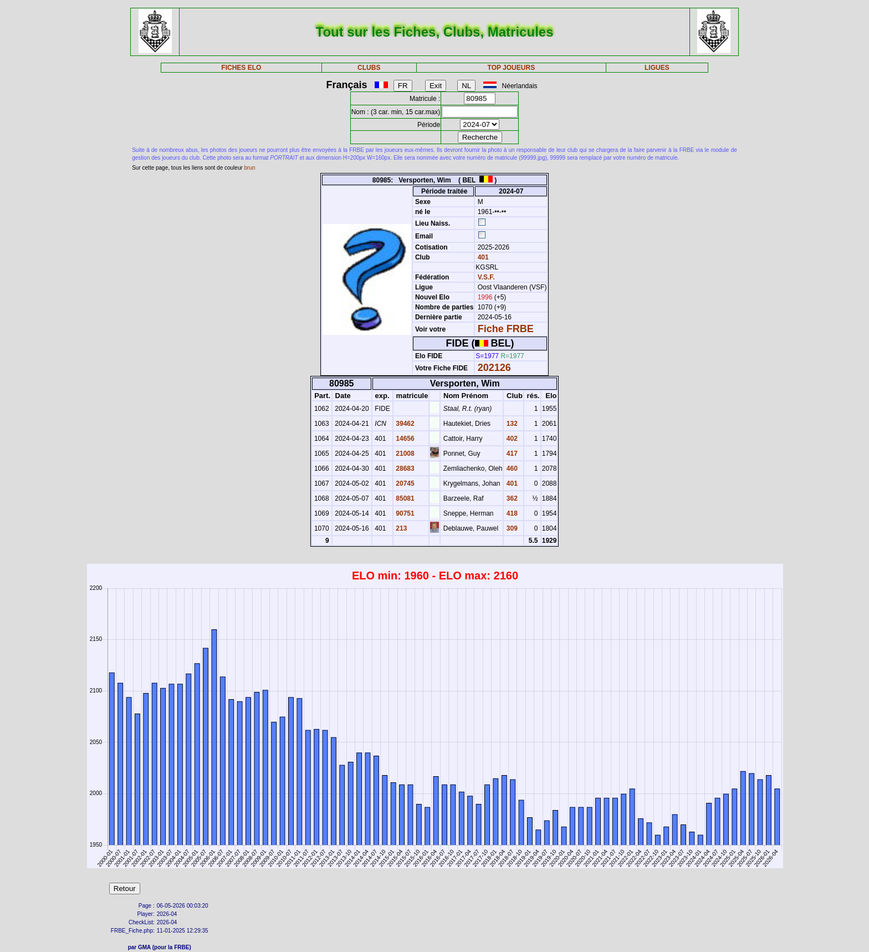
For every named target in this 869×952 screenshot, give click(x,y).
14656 (404, 438)
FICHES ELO (241, 68)
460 (510, 468)
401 (482, 257)
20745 (404, 483)
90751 (404, 513)
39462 (404, 423)
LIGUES (657, 68)
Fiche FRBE (506, 328)
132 (510, 423)
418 (510, 513)
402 (510, 438)
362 (510, 498)
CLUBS (368, 68)
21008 (404, 453)
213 (400, 528)
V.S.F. (486, 277)
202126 (494, 367)
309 (510, 528)
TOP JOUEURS (511, 68)
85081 (404, 498)
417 (510, 453)
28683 (404, 468)
